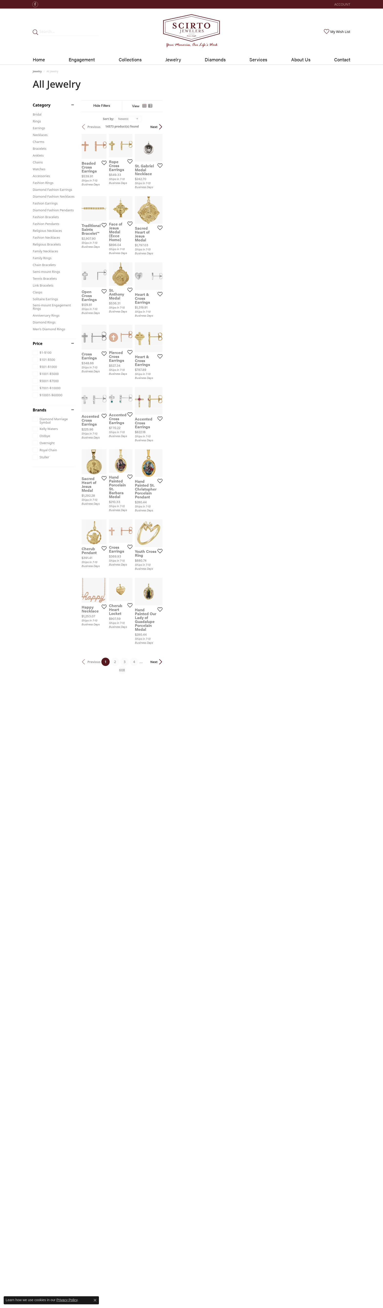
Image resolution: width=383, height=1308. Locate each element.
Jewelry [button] (173, 59)
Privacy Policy (66, 1300)
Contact (342, 59)
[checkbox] (42, 352)
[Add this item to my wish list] (166, 226)
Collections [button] (130, 59)
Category (42, 105)
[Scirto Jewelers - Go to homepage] (191, 32)
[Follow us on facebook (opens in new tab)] (35, 4)
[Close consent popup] (95, 1300)
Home (39, 59)
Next (341, 127)
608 (236, 1039)
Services (258, 59)
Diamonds (215, 59)
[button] (341, 4)
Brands (39, 410)
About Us (300, 59)
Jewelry (37, 71)
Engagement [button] (82, 59)
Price (38, 343)
